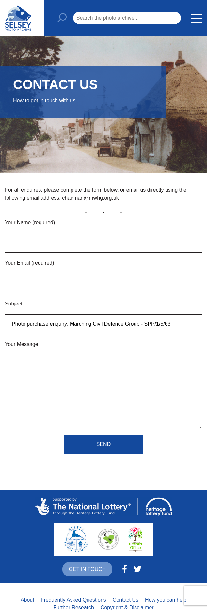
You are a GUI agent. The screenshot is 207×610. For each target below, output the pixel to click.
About (27, 600)
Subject (13, 303)
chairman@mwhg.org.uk (90, 198)
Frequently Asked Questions (73, 600)
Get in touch (87, 569)
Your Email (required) (29, 263)
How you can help (165, 600)
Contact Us (125, 600)
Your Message (21, 344)
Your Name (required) (30, 222)
